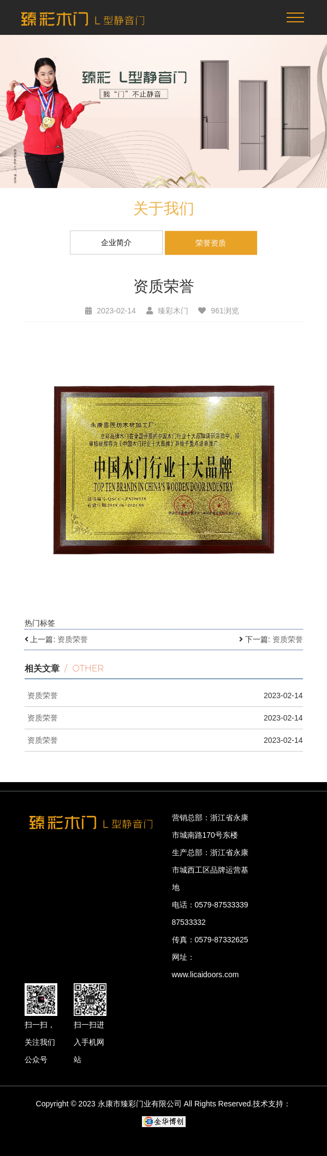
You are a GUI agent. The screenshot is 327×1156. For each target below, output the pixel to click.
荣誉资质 (210, 244)
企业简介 (116, 243)
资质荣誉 (72, 639)
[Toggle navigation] (295, 17)
